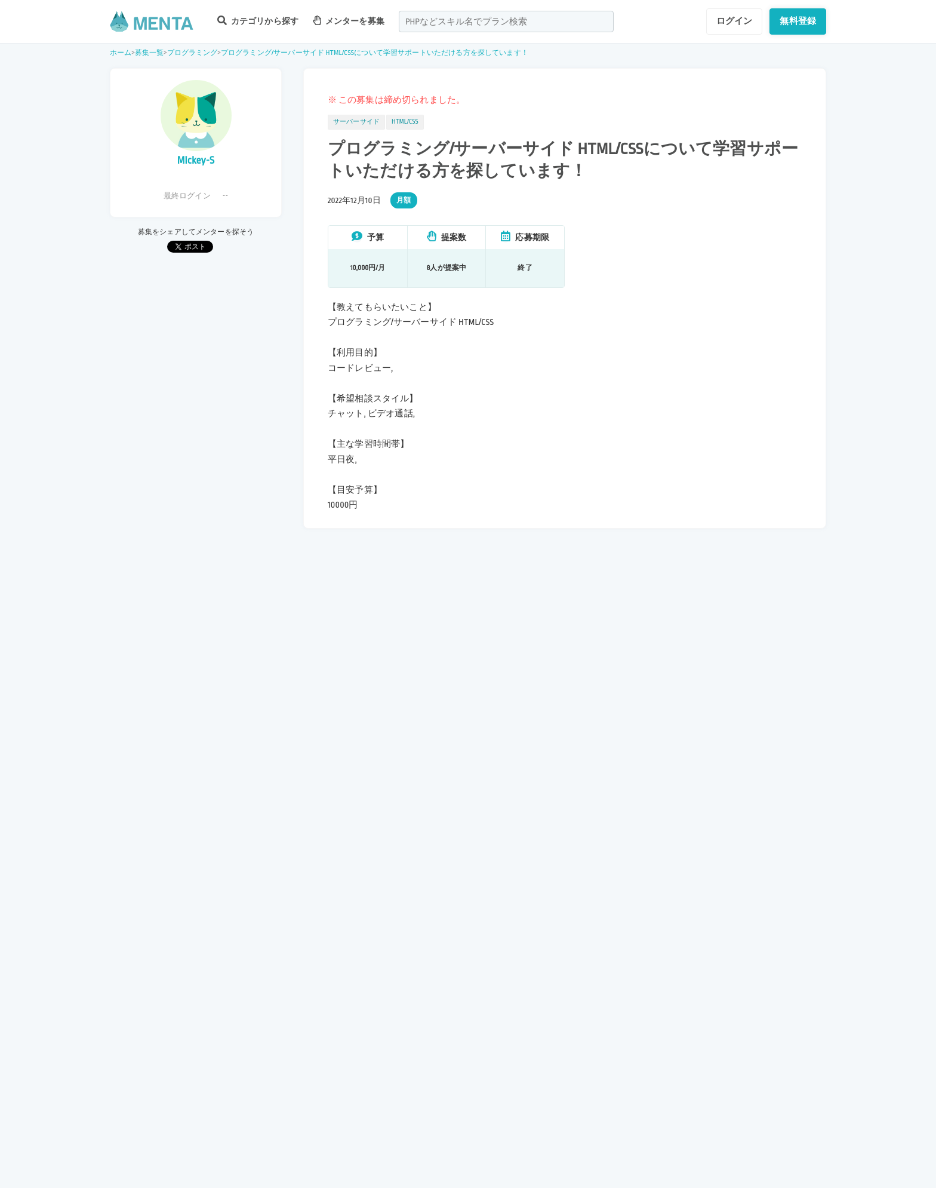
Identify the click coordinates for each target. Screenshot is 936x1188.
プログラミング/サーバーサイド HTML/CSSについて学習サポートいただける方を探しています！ (374, 53)
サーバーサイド (356, 121)
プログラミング (192, 53)
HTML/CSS (405, 121)
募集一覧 (149, 53)
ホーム (120, 53)
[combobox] (506, 21)
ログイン (734, 21)
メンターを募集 (348, 21)
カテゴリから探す (257, 21)
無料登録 (798, 21)
